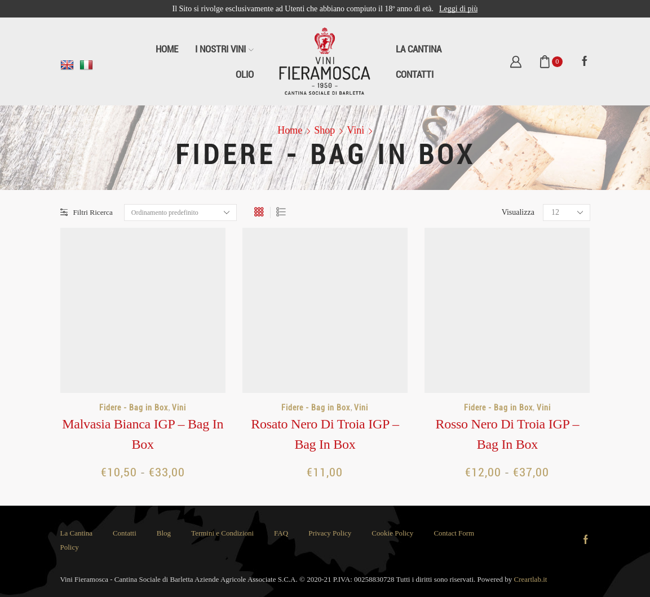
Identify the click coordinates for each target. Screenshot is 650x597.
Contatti (415, 74)
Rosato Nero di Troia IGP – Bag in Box (325, 434)
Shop (324, 130)
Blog (164, 533)
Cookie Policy (392, 533)
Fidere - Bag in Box (133, 407)
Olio (245, 74)
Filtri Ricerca (87, 212)
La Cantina (418, 49)
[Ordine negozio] (182, 212)
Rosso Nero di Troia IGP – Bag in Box (507, 434)
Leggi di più (458, 9)
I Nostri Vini (224, 49)
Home (167, 49)
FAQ (281, 533)
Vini (355, 130)
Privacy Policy (329, 533)
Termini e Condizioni (222, 533)
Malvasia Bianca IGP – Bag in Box (142, 434)
